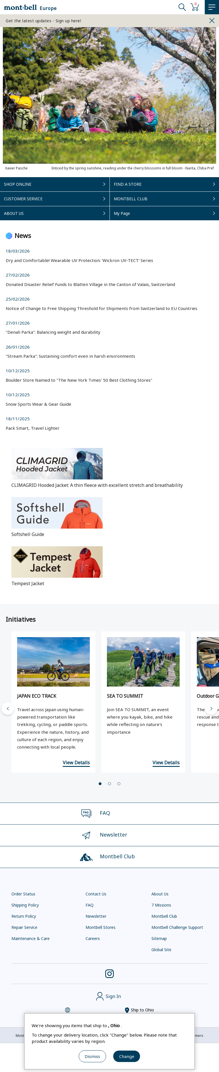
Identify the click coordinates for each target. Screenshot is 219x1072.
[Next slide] (211, 708)
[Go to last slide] (7, 708)
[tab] (100, 783)
